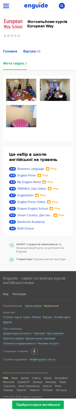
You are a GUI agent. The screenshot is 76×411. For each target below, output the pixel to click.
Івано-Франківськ (29, 386)
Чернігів (21, 390)
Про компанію (55, 333)
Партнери (39, 333)
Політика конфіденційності (19, 343)
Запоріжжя (61, 378)
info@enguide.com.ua (42, 359)
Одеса (36, 378)
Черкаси (34, 390)
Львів (14, 378)
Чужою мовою (33, 305)
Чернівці (8, 390)
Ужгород (61, 390)
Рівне (58, 386)
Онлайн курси (62, 317)
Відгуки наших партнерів (40, 338)
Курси (18, 317)
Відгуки (47, 317)
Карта (26, 317)
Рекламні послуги (48, 343)
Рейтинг (36, 317)
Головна (8, 317)
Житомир (50, 382)
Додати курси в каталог (17, 333)
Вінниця (37, 382)
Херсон (47, 386)
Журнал (7, 322)
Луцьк (62, 382)
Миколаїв (8, 382)
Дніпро (25, 378)
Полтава (48, 390)
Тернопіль (9, 386)
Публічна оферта (13, 338)
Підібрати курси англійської (38, 405)
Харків (47, 378)
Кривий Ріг (23, 382)
